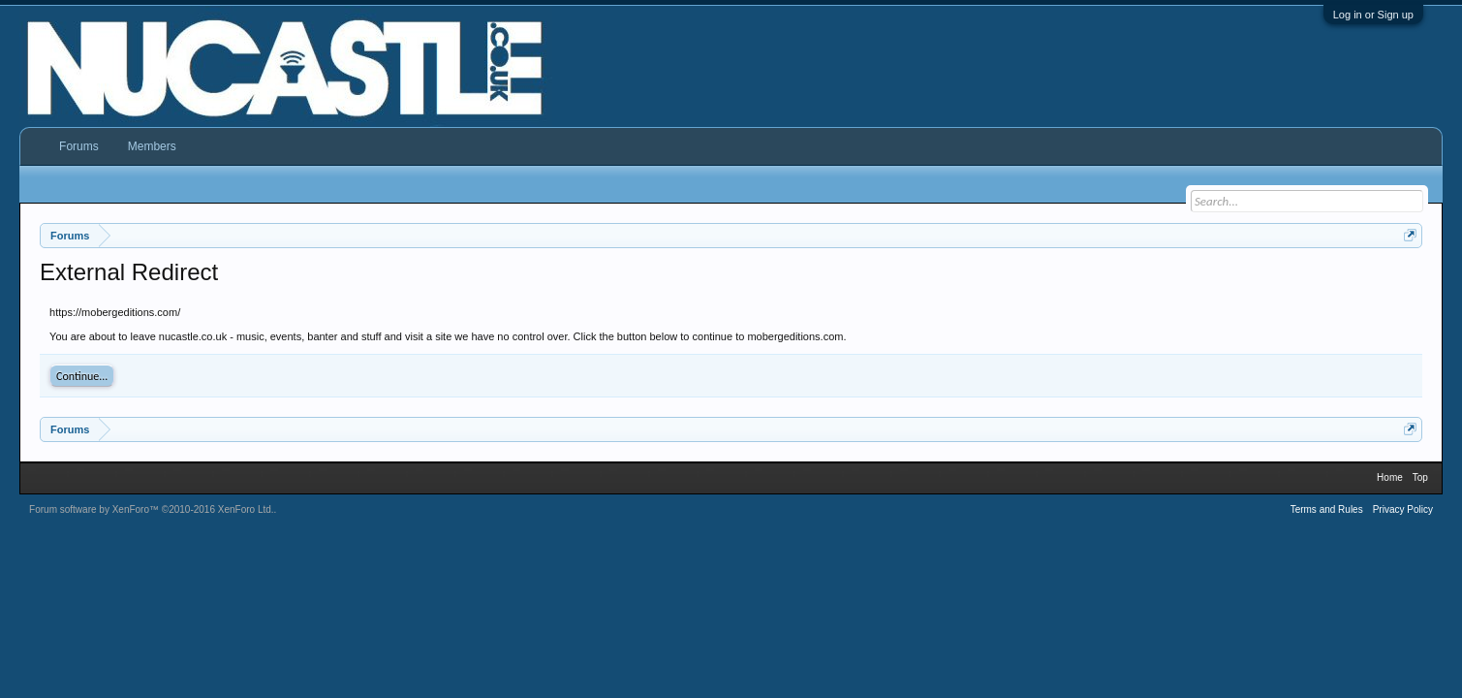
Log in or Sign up (1373, 14)
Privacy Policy (1403, 509)
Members (152, 146)
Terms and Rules (1327, 509)
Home (1390, 477)
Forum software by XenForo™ (151, 509)
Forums (79, 146)
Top (1420, 477)
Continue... (82, 376)
